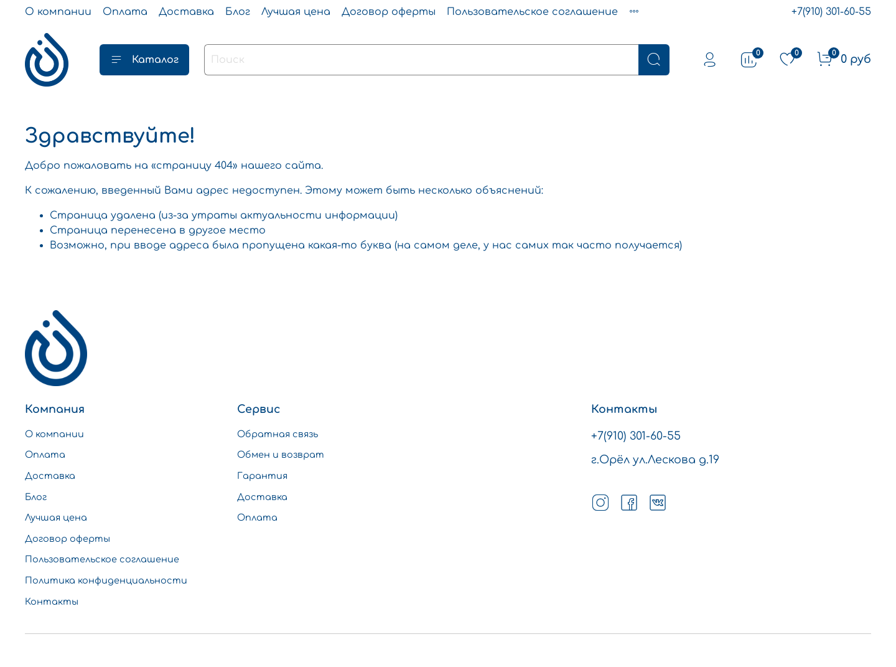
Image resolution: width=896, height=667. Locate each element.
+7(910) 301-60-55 (831, 11)
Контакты (51, 602)
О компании (58, 11)
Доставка (186, 11)
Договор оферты (389, 11)
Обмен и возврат (280, 455)
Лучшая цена (295, 11)
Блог (237, 11)
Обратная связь (277, 434)
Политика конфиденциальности (106, 580)
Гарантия (262, 476)
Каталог (144, 60)
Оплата (125, 11)
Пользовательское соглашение (532, 11)
